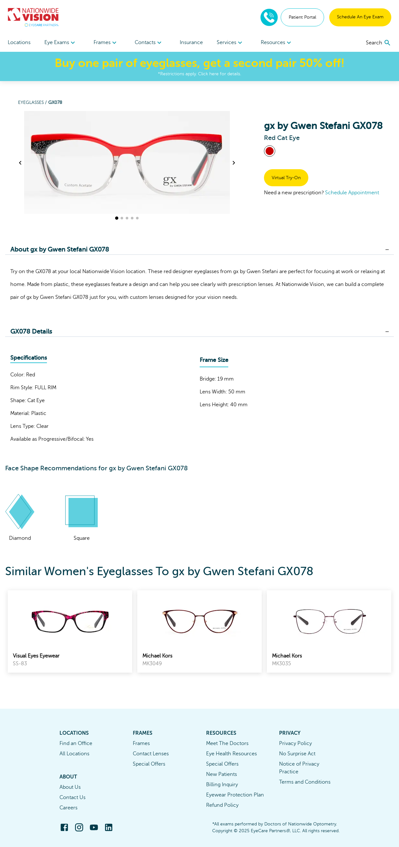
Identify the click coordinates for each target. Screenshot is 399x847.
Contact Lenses (151, 754)
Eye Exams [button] (60, 43)
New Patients (221, 774)
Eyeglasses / (33, 102)
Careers (68, 808)
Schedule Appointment (352, 193)
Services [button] (230, 43)
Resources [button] (277, 43)
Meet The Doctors (227, 743)
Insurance (191, 42)
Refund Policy (222, 805)
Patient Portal (302, 17)
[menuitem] (60, 42)
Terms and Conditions (305, 782)
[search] (378, 43)
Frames (141, 743)
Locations (19, 42)
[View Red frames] (269, 151)
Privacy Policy (295, 743)
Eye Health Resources (231, 754)
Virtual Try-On (286, 177)
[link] (70, 631)
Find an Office (75, 743)
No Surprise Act (297, 754)
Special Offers (149, 764)
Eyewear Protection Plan (235, 795)
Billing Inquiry (222, 784)
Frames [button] (106, 43)
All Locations (74, 754)
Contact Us (72, 797)
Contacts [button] (149, 43)
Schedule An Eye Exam (360, 16)
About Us (70, 787)
